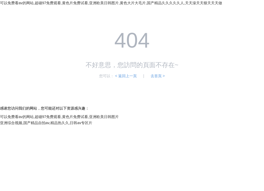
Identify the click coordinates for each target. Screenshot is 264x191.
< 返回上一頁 (126, 76)
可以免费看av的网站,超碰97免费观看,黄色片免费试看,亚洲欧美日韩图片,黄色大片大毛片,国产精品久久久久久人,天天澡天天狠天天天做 (111, 3)
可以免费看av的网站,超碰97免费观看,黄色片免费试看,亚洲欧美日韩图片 (59, 117)
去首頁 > (158, 76)
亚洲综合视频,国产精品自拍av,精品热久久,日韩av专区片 (46, 123)
